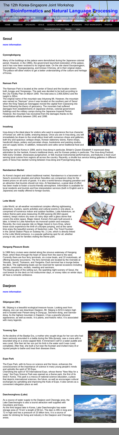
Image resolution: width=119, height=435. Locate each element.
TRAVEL (68, 29)
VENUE (41, 25)
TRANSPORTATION (52, 29)
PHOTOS (108, 25)
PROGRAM (18, 25)
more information (12, 44)
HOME (7, 25)
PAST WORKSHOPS (93, 25)
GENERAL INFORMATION (58, 25)
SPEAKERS (30, 25)
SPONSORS (77, 25)
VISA (78, 29)
